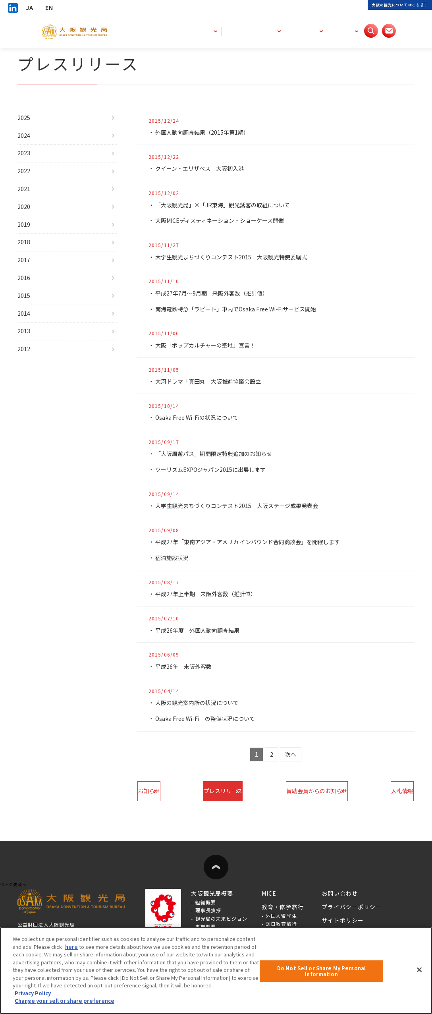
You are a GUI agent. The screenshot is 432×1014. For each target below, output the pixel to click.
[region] (216, 970)
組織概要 (205, 902)
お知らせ (164, 791)
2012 (32, 402)
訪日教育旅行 (281, 923)
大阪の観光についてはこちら (384, 7)
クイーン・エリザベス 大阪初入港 (203, 168)
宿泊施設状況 (173, 558)
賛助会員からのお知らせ (312, 791)
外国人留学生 (281, 915)
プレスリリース (227, 791)
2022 (32, 185)
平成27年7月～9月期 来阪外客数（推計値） (216, 293)
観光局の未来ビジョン (221, 918)
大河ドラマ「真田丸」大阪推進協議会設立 (212, 381)
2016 (32, 315)
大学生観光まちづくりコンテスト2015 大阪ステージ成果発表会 (243, 506)
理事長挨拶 (208, 910)
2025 (32, 120)
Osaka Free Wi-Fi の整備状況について (210, 718)
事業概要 (205, 926)
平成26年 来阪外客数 (185, 666)
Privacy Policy (33, 993)
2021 (32, 207)
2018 (32, 272)
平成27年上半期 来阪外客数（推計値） (209, 594)
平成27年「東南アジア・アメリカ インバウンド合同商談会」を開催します (255, 542)
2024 (32, 141)
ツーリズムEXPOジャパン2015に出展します (215, 469)
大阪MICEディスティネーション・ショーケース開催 (225, 220)
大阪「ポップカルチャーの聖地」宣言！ (209, 345)
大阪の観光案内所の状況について (200, 703)
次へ (291, 754)
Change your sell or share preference (64, 1000)
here (71, 946)
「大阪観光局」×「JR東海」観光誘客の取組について (228, 205)
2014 (32, 359)
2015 (32, 337)
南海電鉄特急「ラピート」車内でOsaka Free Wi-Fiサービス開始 (244, 309)
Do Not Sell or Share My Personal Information (321, 971)
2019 (32, 250)
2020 (32, 228)
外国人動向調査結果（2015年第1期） (206, 132)
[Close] (419, 969)
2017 (32, 293)
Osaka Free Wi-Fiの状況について (201, 417)
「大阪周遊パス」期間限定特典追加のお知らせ (218, 454)
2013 (32, 380)
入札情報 (387, 791)
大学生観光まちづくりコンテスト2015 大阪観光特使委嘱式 (237, 257)
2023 (32, 163)
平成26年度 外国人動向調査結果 (200, 630)
